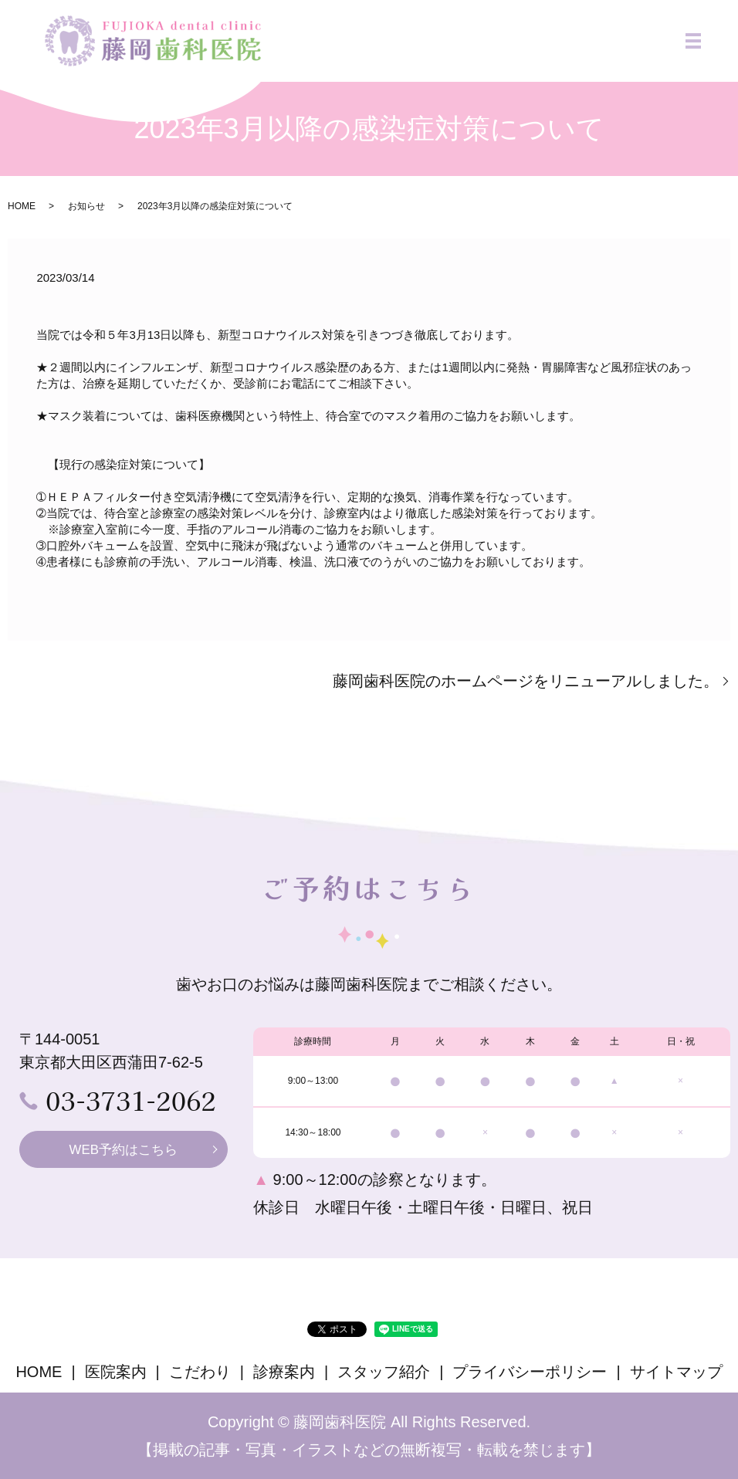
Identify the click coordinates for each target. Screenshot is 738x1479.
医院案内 (116, 1371)
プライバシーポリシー (529, 1371)
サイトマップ (676, 1371)
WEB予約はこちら (123, 1150)
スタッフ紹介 (383, 1371)
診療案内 (284, 1371)
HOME (22, 206)
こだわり (200, 1371)
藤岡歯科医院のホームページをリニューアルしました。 (526, 680)
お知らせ (86, 206)
